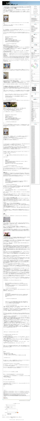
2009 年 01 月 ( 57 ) (33, 176)
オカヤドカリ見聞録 (6, 48)
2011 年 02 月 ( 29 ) (33, 160)
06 (34, 8)
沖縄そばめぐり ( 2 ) (33, 29)
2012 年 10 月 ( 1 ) (33, 150)
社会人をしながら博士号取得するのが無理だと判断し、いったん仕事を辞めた (15, 195)
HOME (13, 417)
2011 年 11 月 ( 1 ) (33, 155)
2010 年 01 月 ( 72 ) (33, 168)
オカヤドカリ (25, 400)
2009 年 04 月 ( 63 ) (33, 174)
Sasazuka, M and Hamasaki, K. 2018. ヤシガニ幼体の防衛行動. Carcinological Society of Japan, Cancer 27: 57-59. (14, 394)
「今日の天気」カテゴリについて (34, 108)
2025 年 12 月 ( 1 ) (33, 126)
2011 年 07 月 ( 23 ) (33, 157)
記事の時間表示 (33, 118)
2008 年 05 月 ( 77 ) (33, 181)
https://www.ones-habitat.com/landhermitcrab (17, 138)
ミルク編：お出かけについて (34, 57)
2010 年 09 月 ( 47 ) (33, 163)
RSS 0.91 (32, 95)
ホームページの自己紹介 (8, 188)
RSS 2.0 (32, 96)
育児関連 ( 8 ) (32, 31)
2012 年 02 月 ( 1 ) (33, 153)
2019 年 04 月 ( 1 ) (33, 139)
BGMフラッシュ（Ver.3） (34, 117)
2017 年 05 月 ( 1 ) (33, 141)
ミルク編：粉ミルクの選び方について (35, 56)
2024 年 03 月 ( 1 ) (33, 129)
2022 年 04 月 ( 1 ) (33, 132)
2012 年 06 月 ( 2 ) (33, 151)
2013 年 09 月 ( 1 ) (33, 147)
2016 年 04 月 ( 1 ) (33, 143)
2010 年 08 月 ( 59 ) (33, 164)
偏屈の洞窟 (24, 48)
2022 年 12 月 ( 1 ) (33, 131)
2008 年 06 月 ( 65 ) (33, 180)
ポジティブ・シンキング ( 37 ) (34, 27)
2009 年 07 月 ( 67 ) (33, 172)
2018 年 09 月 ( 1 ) (33, 140)
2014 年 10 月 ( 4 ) (33, 144)
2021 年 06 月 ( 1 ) (33, 135)
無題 (31, 38)
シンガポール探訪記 (12, 197)
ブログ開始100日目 (33, 110)
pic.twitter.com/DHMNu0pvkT (9, 182)
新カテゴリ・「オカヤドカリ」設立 (6, 417)
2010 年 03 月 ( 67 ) (33, 167)
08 (36, 8)
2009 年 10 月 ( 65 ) (33, 170)
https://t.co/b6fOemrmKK (20, 163)
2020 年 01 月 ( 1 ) (33, 138)
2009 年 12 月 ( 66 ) (33, 169)
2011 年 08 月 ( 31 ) (33, 156)
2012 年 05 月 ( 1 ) (33, 152)
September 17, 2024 (14, 184)
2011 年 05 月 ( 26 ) (33, 158)
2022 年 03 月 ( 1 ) (33, 133)
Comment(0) (28, 400)
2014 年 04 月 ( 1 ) (33, 145)
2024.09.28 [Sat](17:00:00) (21, 400)
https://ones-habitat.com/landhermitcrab (8, 25)
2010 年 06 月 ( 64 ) (33, 165)
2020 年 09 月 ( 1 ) (33, 136)
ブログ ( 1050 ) (32, 26)
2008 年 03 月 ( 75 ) (33, 182)
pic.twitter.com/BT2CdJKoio (15, 41)
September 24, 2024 (14, 298)
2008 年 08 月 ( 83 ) (33, 179)
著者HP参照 (12, 374)
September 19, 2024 (14, 165)
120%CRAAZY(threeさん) (33, 19)
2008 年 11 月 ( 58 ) (33, 177)
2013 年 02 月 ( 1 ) (33, 148)
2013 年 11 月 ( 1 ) (33, 146)
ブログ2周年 (32, 119)
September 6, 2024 (14, 43)
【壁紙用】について (33, 109)
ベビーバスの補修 (33, 52)
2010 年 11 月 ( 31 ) (33, 162)
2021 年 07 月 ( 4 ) (33, 134)
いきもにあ (9, 375)
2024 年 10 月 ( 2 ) (33, 128)
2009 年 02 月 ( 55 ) (33, 175)
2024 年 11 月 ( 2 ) (33, 127)
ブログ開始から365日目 (33, 116)
